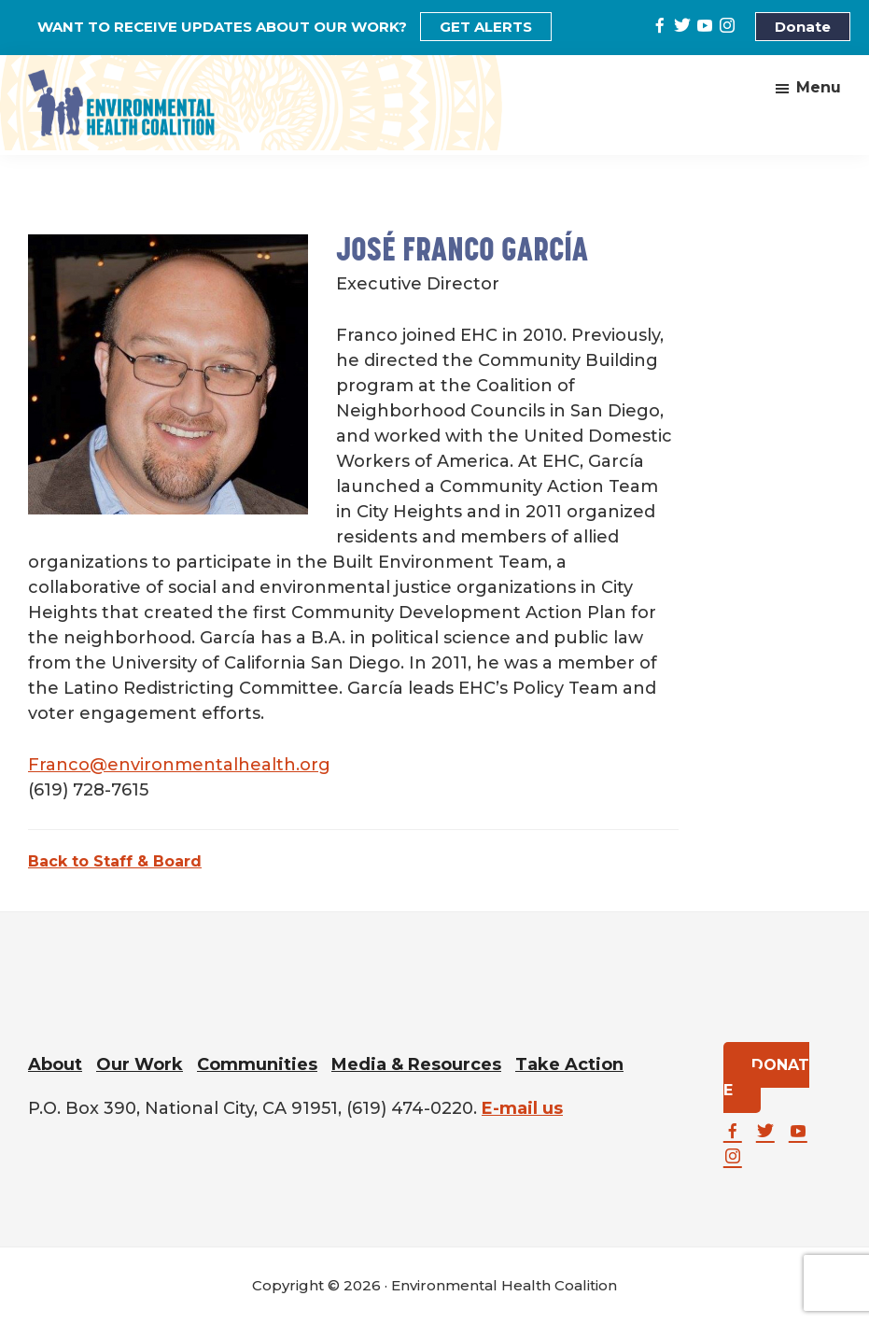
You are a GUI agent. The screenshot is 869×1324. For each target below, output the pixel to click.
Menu (818, 87)
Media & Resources (416, 1064)
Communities (257, 1064)
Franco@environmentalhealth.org (179, 764)
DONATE (766, 1077)
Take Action (569, 1064)
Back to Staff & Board (115, 861)
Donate (803, 26)
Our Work (139, 1064)
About (55, 1064)
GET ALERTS (486, 26)
